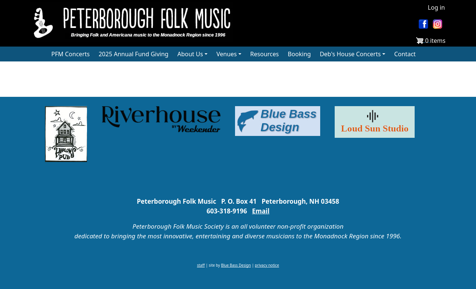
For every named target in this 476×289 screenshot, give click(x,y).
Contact (405, 54)
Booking (299, 54)
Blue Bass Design (236, 265)
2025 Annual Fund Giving (133, 54)
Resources (264, 54)
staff (201, 265)
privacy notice (267, 265)
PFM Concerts (70, 54)
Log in (436, 7)
